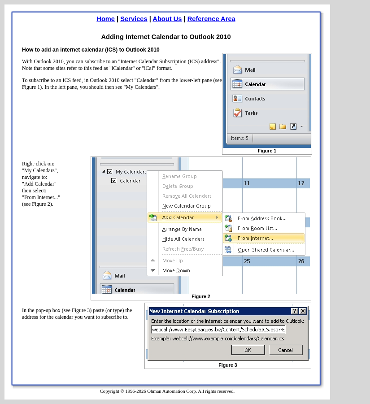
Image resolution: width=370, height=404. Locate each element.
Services (133, 18)
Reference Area (211, 18)
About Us (167, 18)
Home (105, 18)
